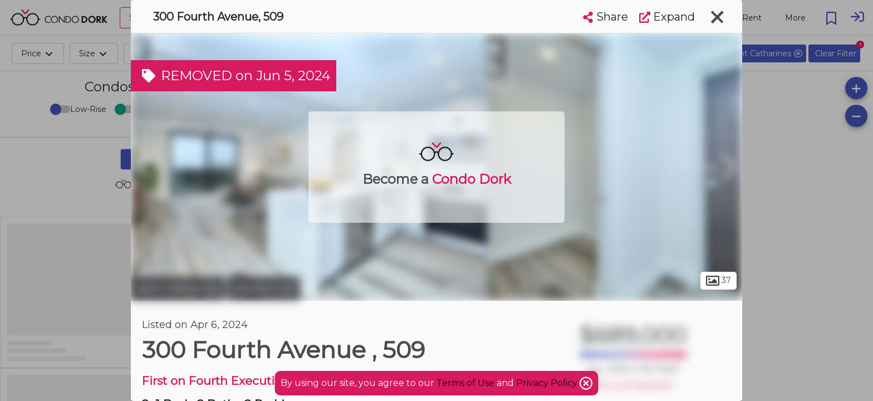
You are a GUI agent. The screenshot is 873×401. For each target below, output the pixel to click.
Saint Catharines (177, 288)
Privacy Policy (548, 383)
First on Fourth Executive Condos (239, 381)
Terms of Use (465, 383)
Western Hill (264, 288)
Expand (667, 16)
